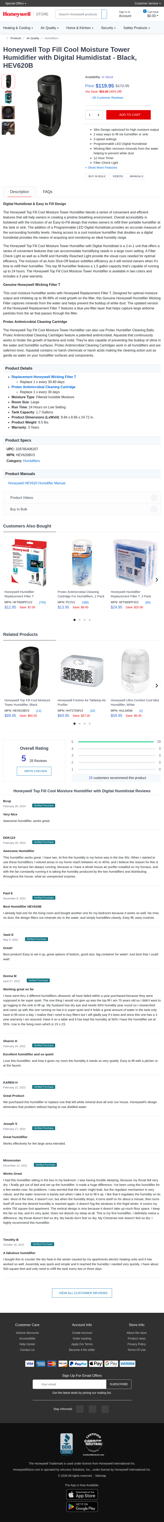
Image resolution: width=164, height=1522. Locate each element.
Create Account (82, 1332)
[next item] (8, 134)
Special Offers (13, 3)
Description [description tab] (19, 192)
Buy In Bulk (96, 176)
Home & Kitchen (78, 28)
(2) (138, 710)
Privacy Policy (137, 1344)
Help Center (27, 1344)
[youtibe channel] (105, 1409)
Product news (137, 1338)
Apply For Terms (82, 1344)
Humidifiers (51, 38)
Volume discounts (27, 1332)
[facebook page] (80, 1409)
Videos (116, 176)
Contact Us (27, 1350)
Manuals (135, 176)
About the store (137, 1332)
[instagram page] (92, 1409)
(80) (145, 602)
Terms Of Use (137, 1350)
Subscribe (119, 1384)
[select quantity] (94, 115)
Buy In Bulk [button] (83, 509)
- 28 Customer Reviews (104, 97)
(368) (83, 602)
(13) (36, 710)
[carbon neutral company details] (93, 1444)
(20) (90, 710)
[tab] (19, 191)
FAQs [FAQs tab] (47, 192)
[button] (48, 106)
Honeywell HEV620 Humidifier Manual (36, 483)
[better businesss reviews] (66, 1444)
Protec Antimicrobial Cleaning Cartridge (43, 387)
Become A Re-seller (82, 1350)
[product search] (104, 14)
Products (16, 38)
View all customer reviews (82, 1293)
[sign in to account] (122, 14)
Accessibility (27, 1338)
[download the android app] (82, 1506)
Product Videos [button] (83, 497)
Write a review (34, 771)
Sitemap (100, 1475)
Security (107, 28)
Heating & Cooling (16, 28)
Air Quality (48, 28)
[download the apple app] (82, 1494)
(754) (40, 602)
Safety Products (135, 28)
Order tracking (82, 1338)
